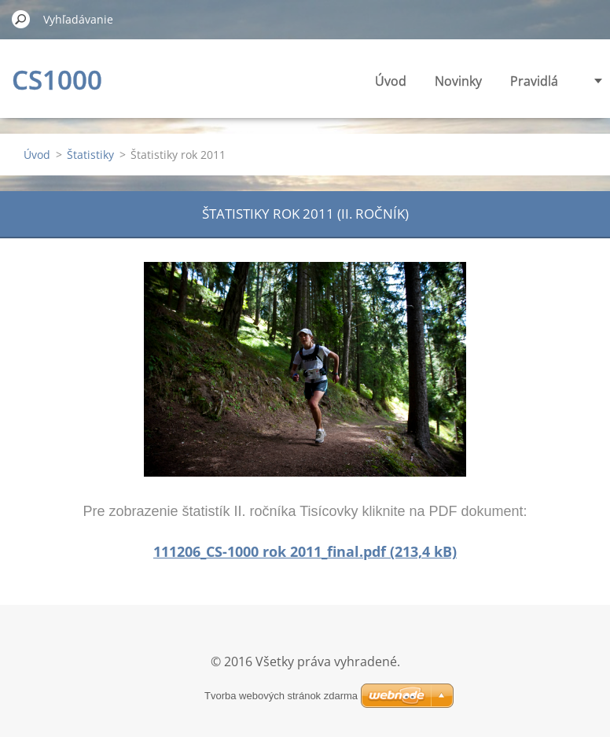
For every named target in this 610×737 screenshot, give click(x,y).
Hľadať (21, 19)
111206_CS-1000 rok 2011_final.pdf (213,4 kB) (305, 551)
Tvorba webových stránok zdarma (281, 696)
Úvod (390, 81)
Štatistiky (90, 154)
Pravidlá (534, 81)
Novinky (458, 81)
